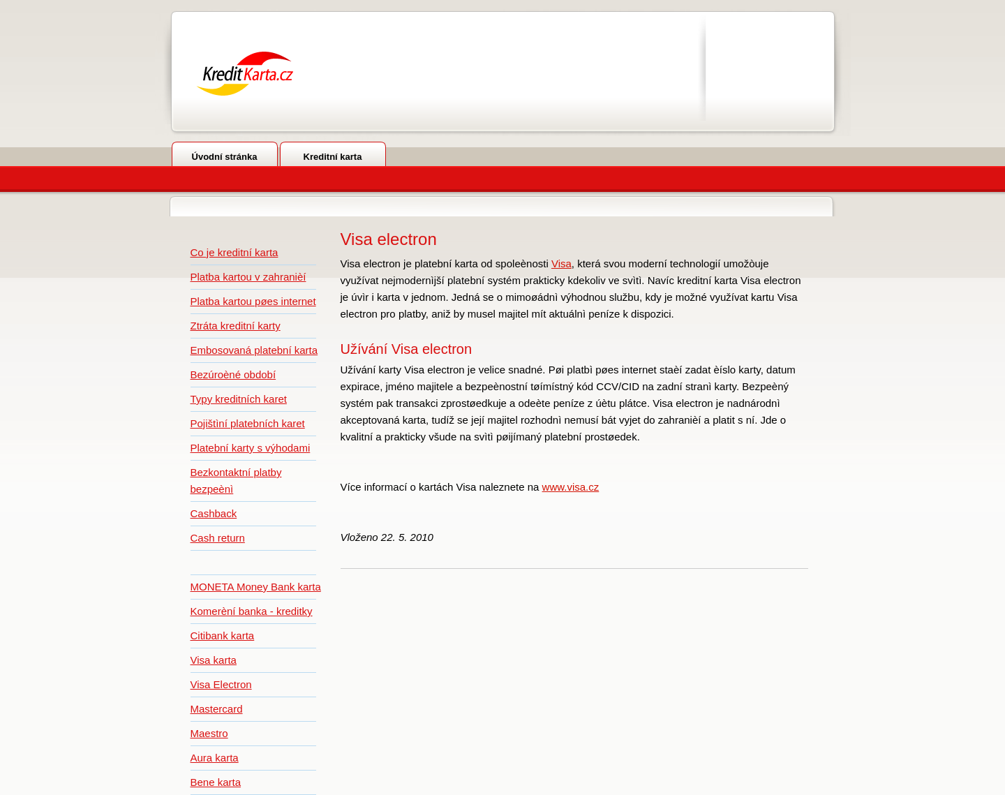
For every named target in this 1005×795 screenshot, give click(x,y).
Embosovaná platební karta (254, 350)
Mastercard (217, 709)
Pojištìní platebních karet (248, 423)
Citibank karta (223, 635)
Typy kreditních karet (239, 399)
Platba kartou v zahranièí (248, 277)
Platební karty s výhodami (251, 448)
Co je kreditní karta (234, 252)
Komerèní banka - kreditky (252, 611)
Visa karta (214, 660)
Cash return (218, 538)
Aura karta (215, 758)
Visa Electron (221, 684)
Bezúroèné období (233, 374)
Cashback (214, 513)
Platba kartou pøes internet (253, 301)
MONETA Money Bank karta (256, 587)
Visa (561, 263)
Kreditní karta (333, 156)
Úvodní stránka (225, 156)
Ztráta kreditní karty (236, 326)
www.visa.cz (571, 487)
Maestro (209, 733)
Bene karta (216, 782)
